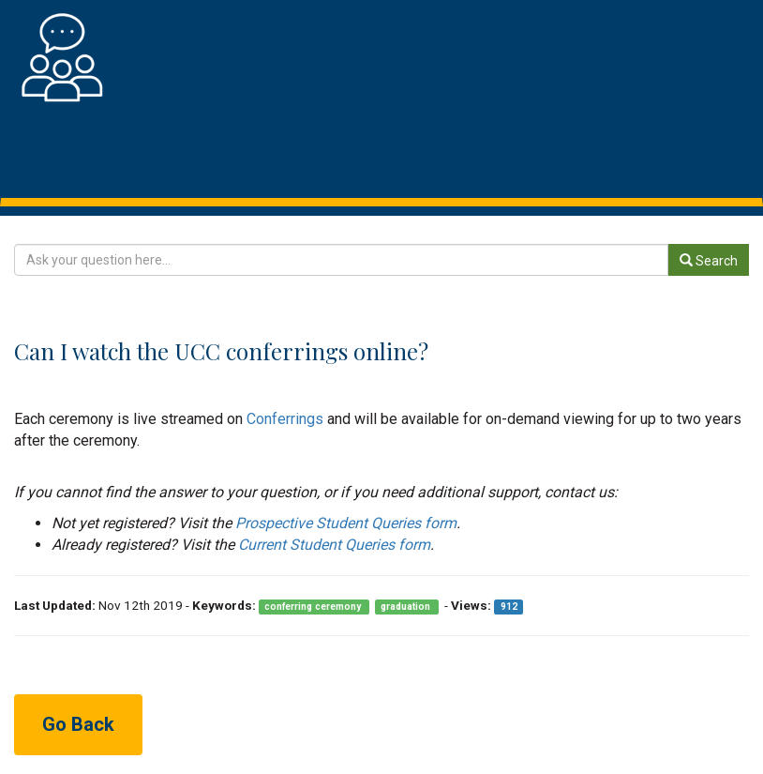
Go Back (78, 724)
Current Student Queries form (334, 545)
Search (709, 260)
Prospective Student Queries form (345, 523)
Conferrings (285, 419)
